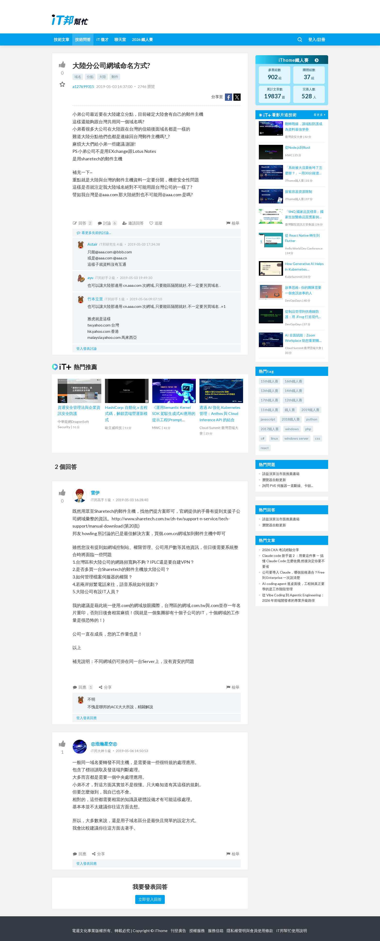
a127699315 (83, 86)
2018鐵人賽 (291, 419)
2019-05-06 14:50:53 (132, 751)
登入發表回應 (86, 718)
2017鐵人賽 (270, 429)
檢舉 (232, 223)
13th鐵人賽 (269, 391)
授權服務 (197, 930)
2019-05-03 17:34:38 (144, 244)
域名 (77, 77)
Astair (92, 244)
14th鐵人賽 (293, 391)
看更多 (320, 115)
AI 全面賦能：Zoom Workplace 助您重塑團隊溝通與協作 (303, 338)
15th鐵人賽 (269, 381)
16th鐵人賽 (293, 381)
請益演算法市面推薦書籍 (281, 474)
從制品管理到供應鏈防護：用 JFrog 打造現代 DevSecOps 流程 (302, 314)
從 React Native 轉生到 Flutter (302, 238)
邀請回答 (133, 223)
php (308, 429)
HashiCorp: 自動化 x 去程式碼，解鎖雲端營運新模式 (126, 413)
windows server (297, 438)
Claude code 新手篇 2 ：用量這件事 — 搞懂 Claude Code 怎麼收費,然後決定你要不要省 (293, 560)
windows (292, 429)
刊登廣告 (178, 930)
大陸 (102, 77)
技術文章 (61, 39)
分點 (90, 77)
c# (262, 438)
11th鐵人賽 (269, 410)
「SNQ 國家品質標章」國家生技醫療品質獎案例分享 (304, 215)
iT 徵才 (102, 39)
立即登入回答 (150, 899)
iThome (161, 930)
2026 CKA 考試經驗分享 (280, 550)
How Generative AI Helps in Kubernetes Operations (304, 267)
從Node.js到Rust (297, 147)
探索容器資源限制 (298, 191)
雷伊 (95, 492)
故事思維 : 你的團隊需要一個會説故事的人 (303, 290)
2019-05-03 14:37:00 (114, 86)
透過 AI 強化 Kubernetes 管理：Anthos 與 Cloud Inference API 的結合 (219, 413)
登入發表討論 (86, 348)
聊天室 (120, 39)
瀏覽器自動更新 (274, 480)
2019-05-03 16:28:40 (132, 500)
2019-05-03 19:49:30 (136, 278)
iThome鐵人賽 (298, 60)
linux (274, 438)
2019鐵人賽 (310, 410)
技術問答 (83, 39)
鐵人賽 (290, 410)
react (265, 448)
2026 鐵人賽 (142, 39)
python (311, 419)
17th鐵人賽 (269, 400)
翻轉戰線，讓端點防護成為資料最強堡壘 (303, 126)
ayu (90, 277)
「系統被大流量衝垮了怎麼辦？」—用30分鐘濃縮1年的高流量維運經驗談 (303, 170)
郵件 (114, 77)
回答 (82, 223)
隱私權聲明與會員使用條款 (250, 930)
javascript (268, 419)
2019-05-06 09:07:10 (146, 299)
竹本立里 (95, 298)
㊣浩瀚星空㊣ (104, 744)
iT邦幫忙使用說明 (291, 930)
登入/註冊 (316, 39)
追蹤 (156, 223)
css (317, 438)
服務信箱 (215, 930)
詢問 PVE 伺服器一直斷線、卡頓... (287, 485)
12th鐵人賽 (293, 400)
